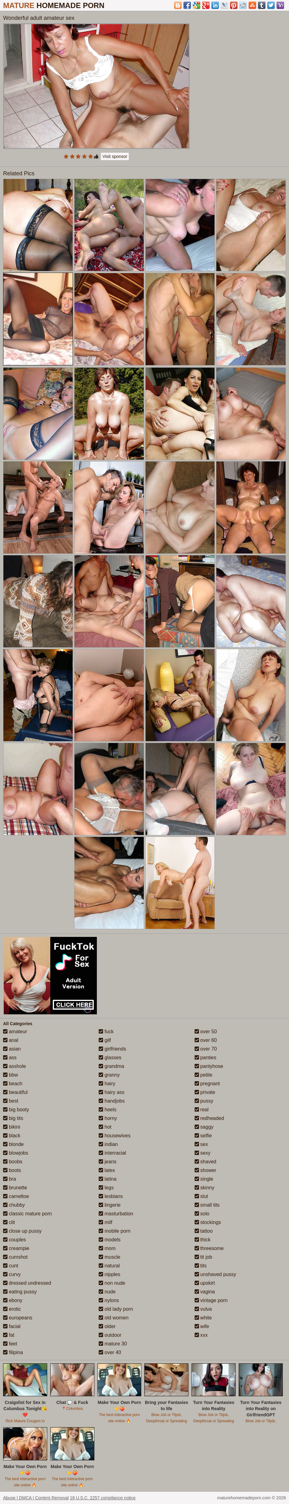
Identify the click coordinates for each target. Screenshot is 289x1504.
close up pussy (22, 1231)
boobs (12, 1161)
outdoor (110, 1335)
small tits (207, 1205)
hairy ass (111, 1092)
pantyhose (209, 1066)
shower (205, 1170)
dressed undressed (27, 1283)
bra (9, 1179)
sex (201, 1144)
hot (105, 1127)
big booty (16, 1109)
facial (11, 1326)
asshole (14, 1066)
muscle (109, 1257)
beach (12, 1083)
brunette (15, 1187)
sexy (202, 1153)
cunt (10, 1265)
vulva (203, 1309)
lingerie (109, 1205)
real (202, 1109)
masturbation (116, 1213)
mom (107, 1248)
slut (201, 1196)
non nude (112, 1283)
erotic (12, 1309)
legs (106, 1187)
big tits (13, 1118)
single (204, 1179)
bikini (11, 1127)
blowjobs (15, 1153)
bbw (10, 1075)
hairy (107, 1083)
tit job (203, 1257)
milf (105, 1222)
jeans (107, 1161)
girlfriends (112, 1048)
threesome (209, 1248)
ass (9, 1057)
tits (201, 1265)
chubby (14, 1205)
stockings (208, 1222)
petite (204, 1075)
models (109, 1239)
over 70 (206, 1048)
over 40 (110, 1352)
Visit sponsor (114, 156)
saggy (204, 1127)
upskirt (205, 1283)
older (107, 1326)
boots (12, 1170)
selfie (203, 1135)
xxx (201, 1335)
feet (10, 1343)
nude (107, 1291)
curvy (12, 1274)
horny (108, 1118)
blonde (13, 1144)
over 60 (206, 1040)
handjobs (111, 1101)
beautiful (15, 1092)
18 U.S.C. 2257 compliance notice (103, 1497)
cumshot (15, 1257)
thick (202, 1239)
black (11, 1135)
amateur (15, 1031)
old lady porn (116, 1309)
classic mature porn (27, 1213)
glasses (110, 1057)
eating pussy (20, 1291)
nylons (109, 1300)
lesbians (111, 1196)
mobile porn (114, 1231)
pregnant (207, 1083)
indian (108, 1144)
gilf (105, 1040)
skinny (204, 1187)
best (10, 1101)
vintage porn (211, 1300)
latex (107, 1170)
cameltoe (16, 1196)
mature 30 (113, 1343)
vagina (205, 1291)
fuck (106, 1031)
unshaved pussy (215, 1274)
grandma (111, 1066)
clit (9, 1222)
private (205, 1092)
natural (109, 1265)
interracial (112, 1153)
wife (202, 1326)
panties (205, 1057)
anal (10, 1040)
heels (107, 1109)
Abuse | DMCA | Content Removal (36, 1497)
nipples (109, 1274)
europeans (17, 1317)
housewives (114, 1135)
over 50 (206, 1031)
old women (114, 1317)
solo (202, 1213)
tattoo (204, 1231)
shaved (205, 1161)
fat (8, 1335)
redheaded (209, 1118)
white (203, 1317)
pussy (204, 1101)
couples (14, 1239)
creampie (16, 1248)
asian (12, 1048)
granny (109, 1075)
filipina (13, 1352)
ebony (12, 1300)
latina (107, 1179)
